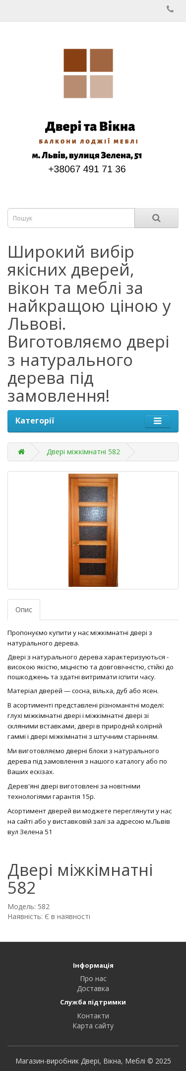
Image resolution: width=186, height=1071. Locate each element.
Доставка (93, 988)
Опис (23, 609)
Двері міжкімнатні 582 (83, 451)
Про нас (93, 978)
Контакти (93, 1015)
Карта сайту (93, 1025)
